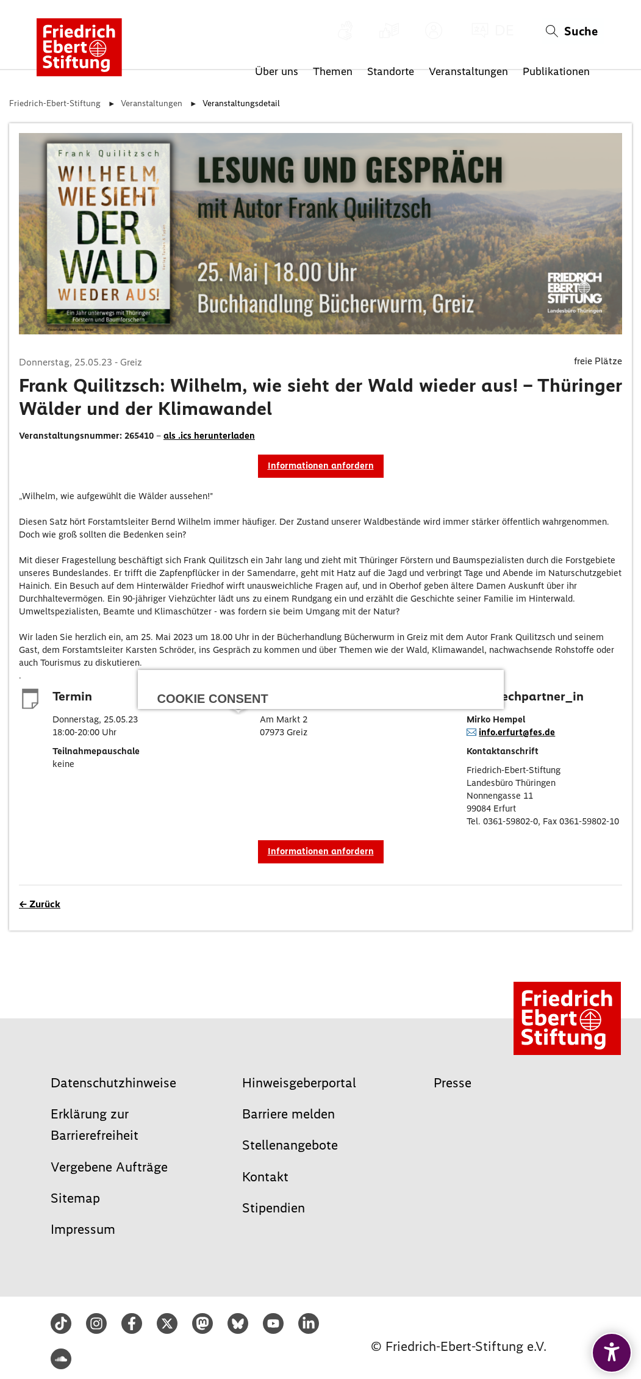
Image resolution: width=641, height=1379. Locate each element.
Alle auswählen (321, 691)
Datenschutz (340, 813)
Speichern (404, 743)
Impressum (298, 813)
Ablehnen (237, 743)
